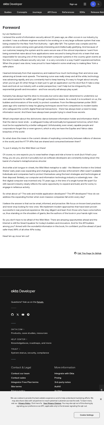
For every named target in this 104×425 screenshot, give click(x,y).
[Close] (101, 399)
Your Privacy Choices (52, 403)
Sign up (73, 4)
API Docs (52, 12)
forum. (40, 302)
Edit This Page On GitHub (89, 253)
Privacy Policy (24, 403)
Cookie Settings (87, 415)
